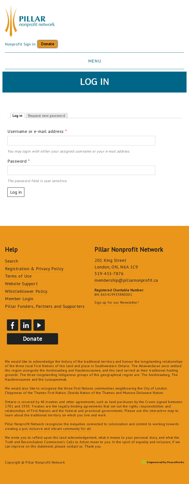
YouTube (39, 325)
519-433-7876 (109, 273)
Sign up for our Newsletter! (116, 302)
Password (18, 161)
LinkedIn (26, 325)
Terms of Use (18, 276)
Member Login (19, 298)
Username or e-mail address (37, 131)
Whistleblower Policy (26, 291)
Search (11, 261)
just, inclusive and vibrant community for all (56, 428)
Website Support (21, 283)
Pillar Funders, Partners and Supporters (44, 306)
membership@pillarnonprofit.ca (126, 280)
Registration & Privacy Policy (34, 268)
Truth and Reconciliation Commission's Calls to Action (47, 442)
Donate (47, 43)
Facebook (12, 325)
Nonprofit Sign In (20, 44)
